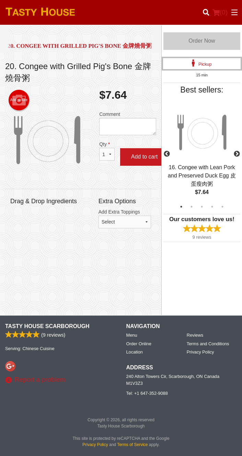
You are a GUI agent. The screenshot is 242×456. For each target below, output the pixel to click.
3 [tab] (201, 206)
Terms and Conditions (208, 343)
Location (134, 352)
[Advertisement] (80, 266)
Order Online (138, 343)
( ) (220, 12)
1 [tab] (181, 206)
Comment (127, 123)
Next (236, 154)
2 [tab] (191, 206)
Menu (131, 335)
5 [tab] (222, 206)
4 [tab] (212, 206)
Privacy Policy (200, 352)
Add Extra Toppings (125, 218)
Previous (166, 154)
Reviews (195, 335)
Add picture (19, 100)
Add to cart (144, 157)
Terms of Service (132, 444)
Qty (107, 151)
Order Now (201, 41)
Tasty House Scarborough (47, 326)
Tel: (147, 393)
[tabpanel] (202, 154)
